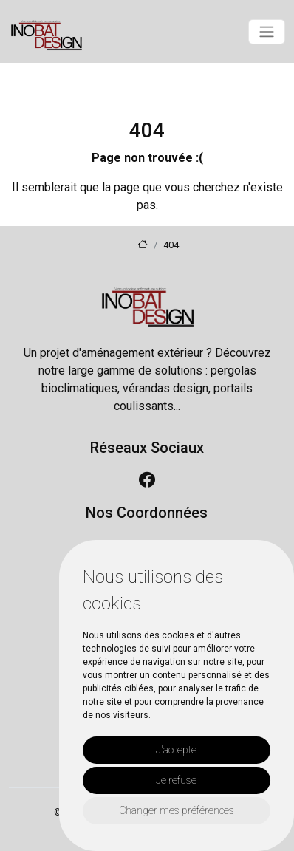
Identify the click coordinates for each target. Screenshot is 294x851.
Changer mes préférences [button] (176, 810)
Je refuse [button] (176, 780)
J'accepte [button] (176, 750)
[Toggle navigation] (266, 31)
